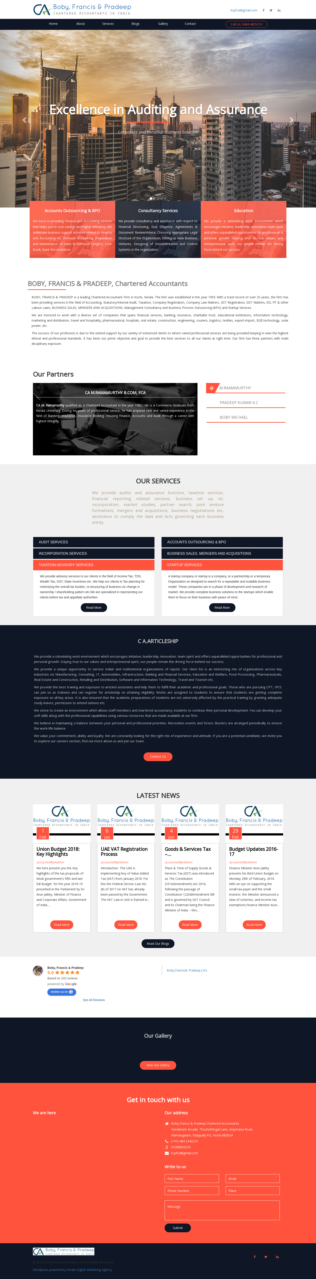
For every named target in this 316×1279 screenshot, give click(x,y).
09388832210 (180, 1147)
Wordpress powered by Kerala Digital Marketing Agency (72, 1270)
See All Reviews (94, 1000)
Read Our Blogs (158, 943)
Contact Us (158, 756)
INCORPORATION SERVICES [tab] (61, 553)
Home (53, 23)
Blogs (135, 23)
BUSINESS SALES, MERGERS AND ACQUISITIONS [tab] (207, 553)
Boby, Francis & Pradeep (65, 968)
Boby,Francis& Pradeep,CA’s (187, 970)
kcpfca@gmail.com (244, 10)
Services (108, 23)
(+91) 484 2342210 (184, 1141)
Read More (93, 607)
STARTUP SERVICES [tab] (183, 565)
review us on (62, 992)
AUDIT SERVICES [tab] (51, 542)
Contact (190, 23)
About (80, 23)
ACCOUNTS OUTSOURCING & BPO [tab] (195, 542)
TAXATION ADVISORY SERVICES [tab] (64, 565)
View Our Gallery (158, 1065)
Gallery (163, 23)
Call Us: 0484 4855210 (246, 24)
